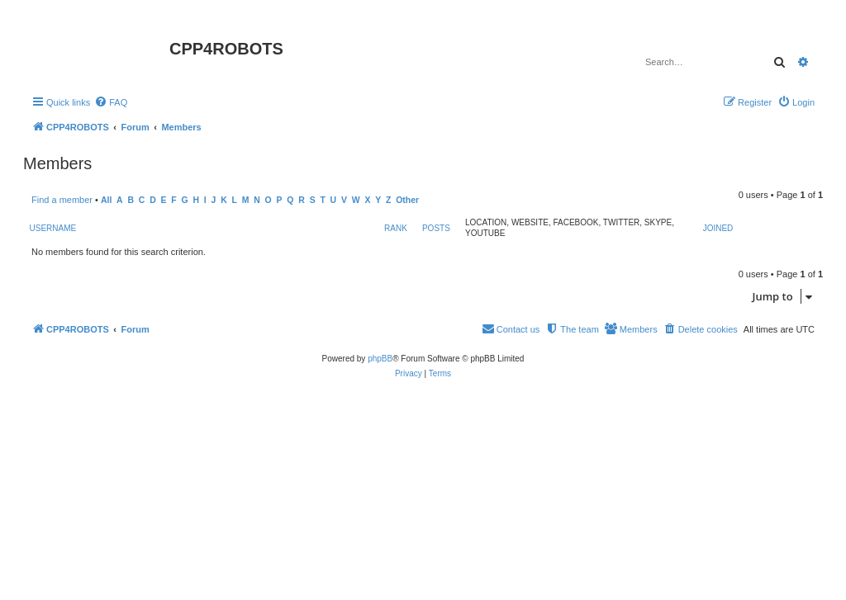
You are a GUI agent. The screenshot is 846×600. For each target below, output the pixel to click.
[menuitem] (110, 102)
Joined (718, 228)
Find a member (62, 200)
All (106, 200)
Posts (436, 228)
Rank (395, 228)
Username (53, 228)
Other (407, 200)
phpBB (380, 358)
